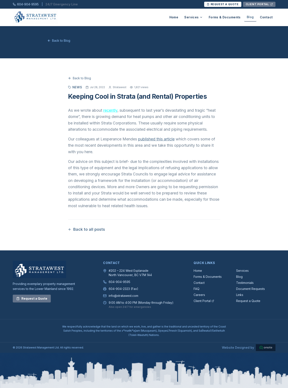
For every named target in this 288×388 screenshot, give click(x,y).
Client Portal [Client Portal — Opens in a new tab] (204, 301)
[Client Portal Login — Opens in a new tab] (259, 4)
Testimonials (245, 283)
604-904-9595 (119, 282)
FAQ (196, 289)
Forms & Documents (225, 17)
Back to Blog (58, 40)
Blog (250, 17)
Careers (199, 295)
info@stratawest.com (123, 295)
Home (173, 17)
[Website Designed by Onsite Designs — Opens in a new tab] (248, 347)
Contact (266, 17)
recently (110, 110)
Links (239, 295)
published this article (156, 139)
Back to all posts (86, 229)
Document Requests (250, 289)
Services (193, 17)
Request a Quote (31, 298)
